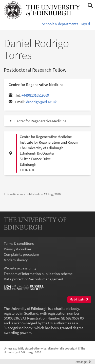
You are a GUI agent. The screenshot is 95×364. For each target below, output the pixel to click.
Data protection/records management (33, 279)
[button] (90, 5)
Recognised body (18, 327)
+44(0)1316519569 (35, 95)
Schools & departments (60, 23)
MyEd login (79, 299)
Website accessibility (20, 268)
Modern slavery (16, 259)
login (83, 362)
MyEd (85, 23)
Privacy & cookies (17, 249)
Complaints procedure (21, 254)
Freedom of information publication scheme (38, 273)
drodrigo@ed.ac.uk (41, 101)
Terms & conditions (19, 243)
